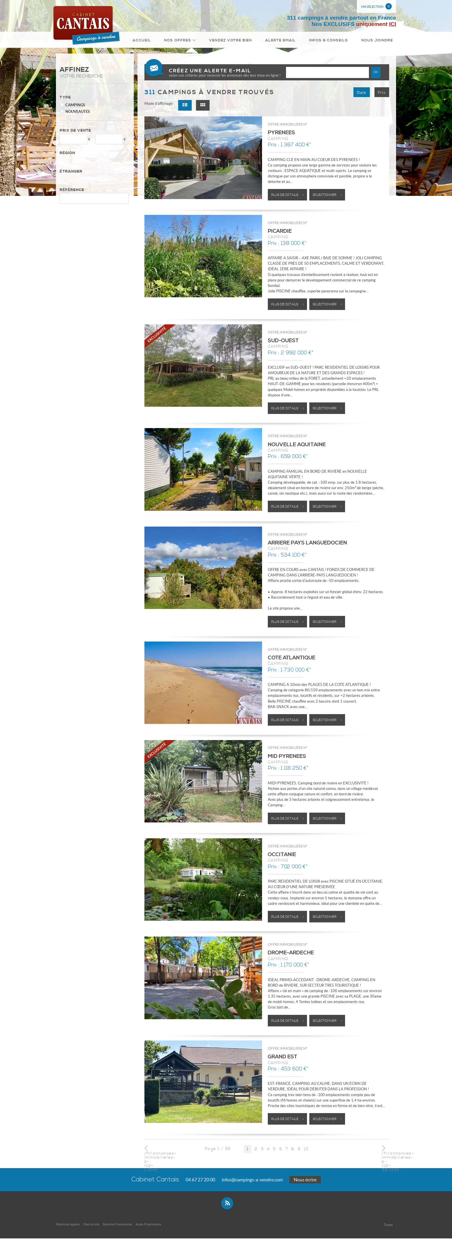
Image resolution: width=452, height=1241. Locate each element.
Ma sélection (376, 6)
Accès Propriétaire (148, 1227)
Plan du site (91, 1227)
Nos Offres (191, 41)
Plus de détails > (287, 198)
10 (306, 1151)
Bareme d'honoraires (117, 1227)
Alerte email (287, 41)
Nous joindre (378, 41)
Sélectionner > (327, 198)
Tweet (388, 1227)
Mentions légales (68, 1227)
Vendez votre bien (239, 41)
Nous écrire (305, 1182)
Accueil (157, 41)
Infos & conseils (332, 41)
